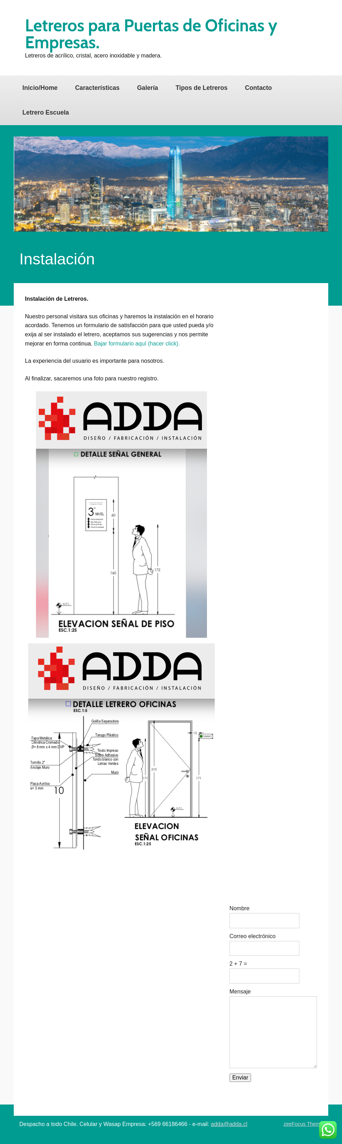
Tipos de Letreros (201, 87)
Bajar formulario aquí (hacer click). (137, 344)
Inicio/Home (40, 87)
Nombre (240, 908)
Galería (147, 87)
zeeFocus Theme (303, 1124)
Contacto (258, 87)
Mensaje (240, 992)
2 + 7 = (238, 964)
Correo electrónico (253, 936)
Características (97, 87)
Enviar (240, 1078)
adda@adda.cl (229, 1124)
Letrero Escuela (46, 112)
